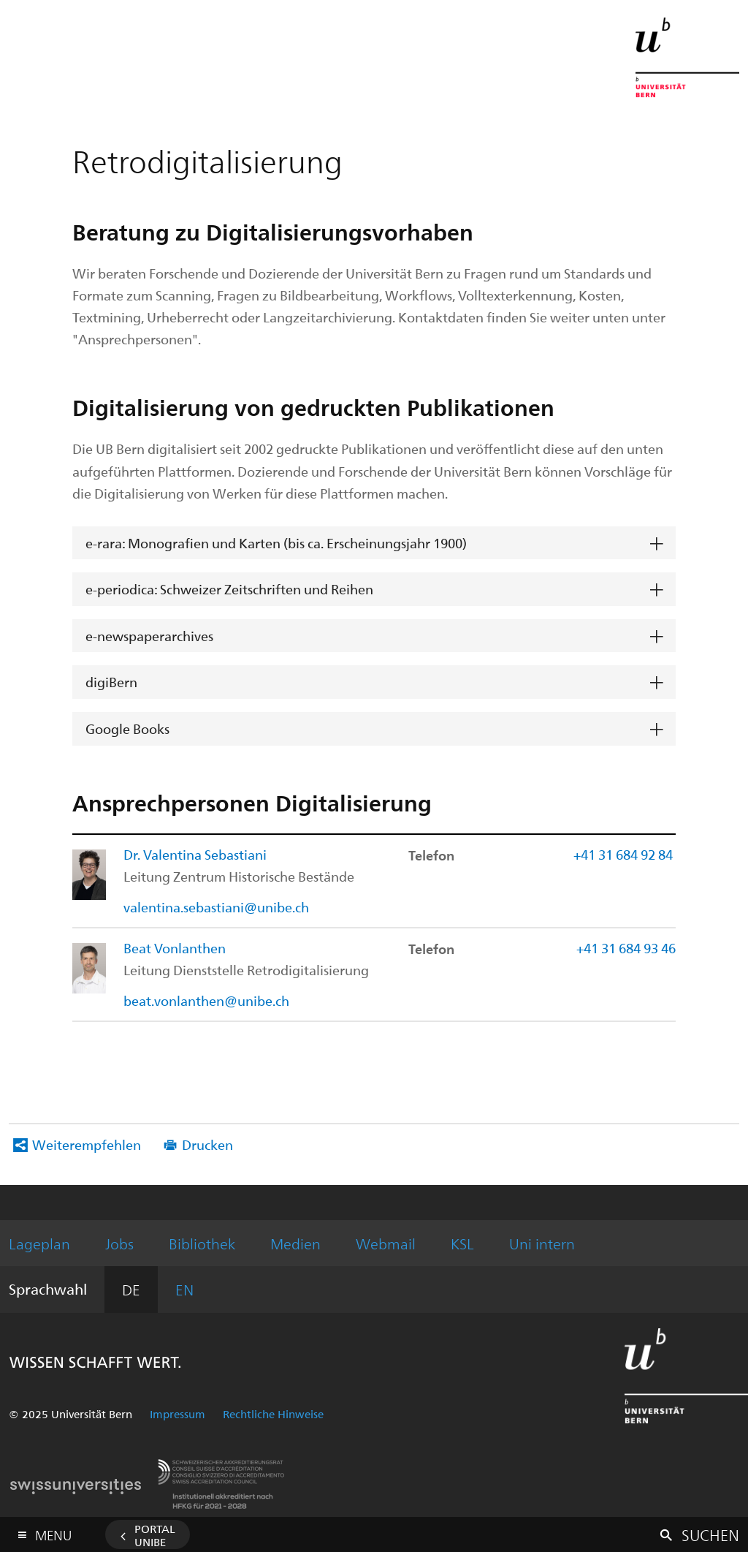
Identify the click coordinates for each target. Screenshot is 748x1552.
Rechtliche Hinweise (273, 1414)
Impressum (177, 1414)
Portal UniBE (154, 1535)
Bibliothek (202, 1243)
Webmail (386, 1243)
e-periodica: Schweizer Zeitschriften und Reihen (229, 589)
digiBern (111, 682)
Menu (53, 1532)
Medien (295, 1243)
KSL (462, 1243)
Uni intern (542, 1243)
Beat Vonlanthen (174, 948)
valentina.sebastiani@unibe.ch (216, 907)
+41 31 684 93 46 (626, 948)
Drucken (207, 1144)
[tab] (373, 543)
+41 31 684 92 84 (624, 854)
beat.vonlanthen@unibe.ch (206, 1000)
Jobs (119, 1243)
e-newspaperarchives (149, 636)
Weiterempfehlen (86, 1144)
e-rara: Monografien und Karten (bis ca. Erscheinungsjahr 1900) (276, 543)
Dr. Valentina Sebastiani (195, 854)
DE (131, 1289)
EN (184, 1289)
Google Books (127, 728)
